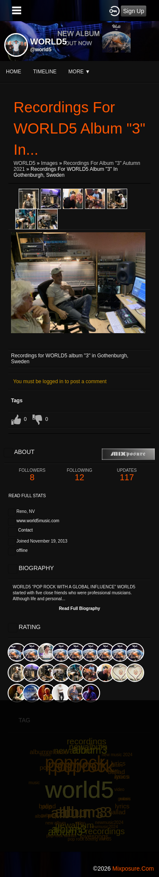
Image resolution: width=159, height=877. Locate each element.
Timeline (44, 72)
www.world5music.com (38, 520)
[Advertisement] (79, 779)
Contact (25, 530)
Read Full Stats (27, 495)
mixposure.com (133, 868)
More (79, 72)
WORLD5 (24, 163)
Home (13, 72)
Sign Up (133, 11)
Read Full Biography (79, 608)
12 (79, 475)
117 (127, 475)
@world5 (40, 50)
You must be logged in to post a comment (59, 381)
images (49, 163)
